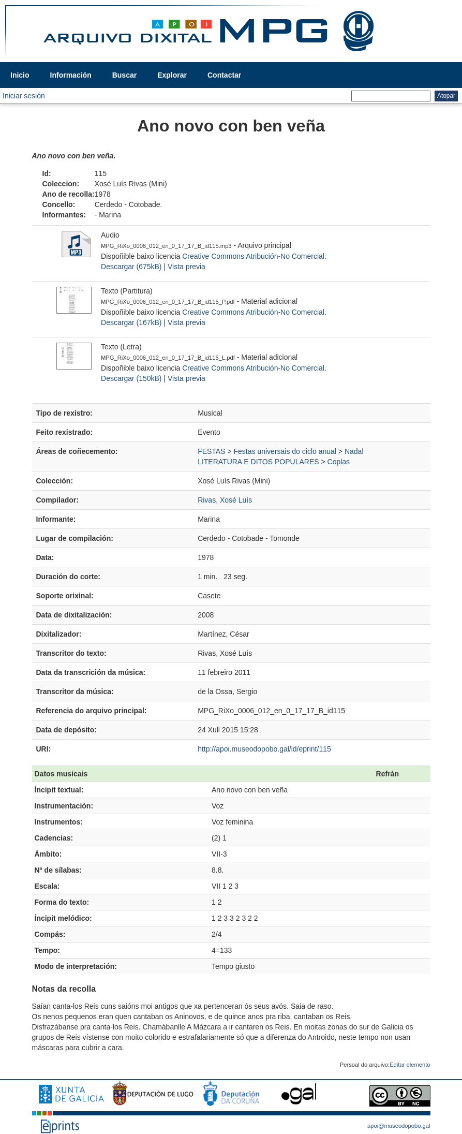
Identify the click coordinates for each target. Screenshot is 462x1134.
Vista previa (186, 266)
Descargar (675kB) (131, 266)
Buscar (124, 75)
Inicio (19, 75)
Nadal (354, 451)
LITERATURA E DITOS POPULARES (258, 462)
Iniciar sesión (24, 96)
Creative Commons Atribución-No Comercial (253, 256)
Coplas (338, 462)
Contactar (224, 75)
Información (71, 75)
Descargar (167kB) (131, 322)
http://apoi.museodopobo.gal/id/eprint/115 (264, 749)
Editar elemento (410, 1065)
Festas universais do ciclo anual (285, 451)
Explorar (172, 75)
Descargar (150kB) (131, 378)
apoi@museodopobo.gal (398, 1126)
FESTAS (211, 451)
